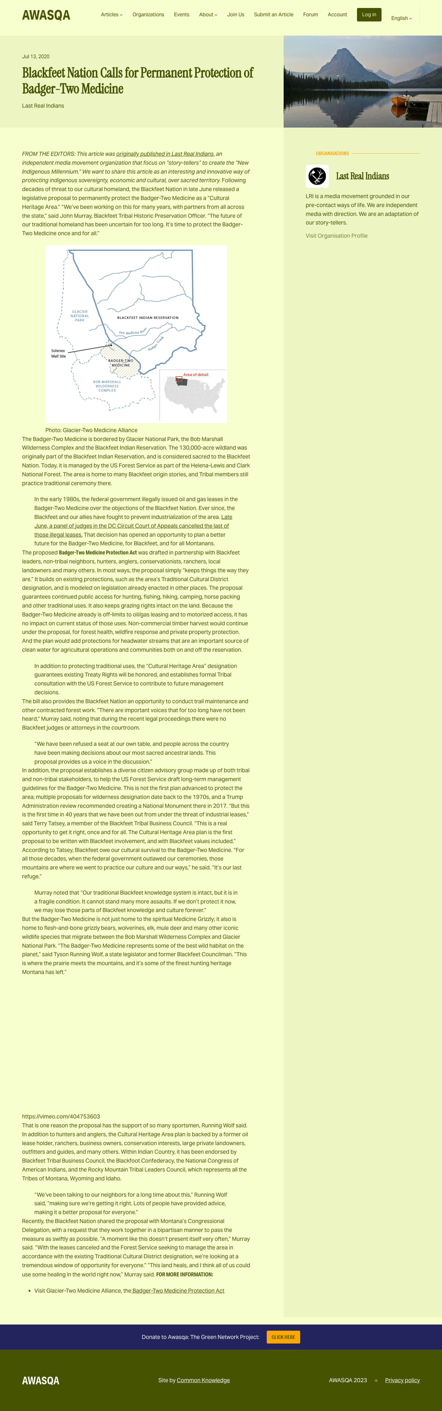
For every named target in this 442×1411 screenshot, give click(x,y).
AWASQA (46, 15)
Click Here (283, 1337)
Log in (369, 14)
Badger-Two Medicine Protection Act (177, 1290)
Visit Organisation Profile (337, 235)
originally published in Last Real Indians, (165, 153)
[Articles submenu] (121, 14)
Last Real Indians (43, 105)
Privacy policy (402, 1380)
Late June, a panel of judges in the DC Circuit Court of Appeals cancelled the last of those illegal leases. (133, 525)
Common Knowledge (203, 1380)
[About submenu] (216, 14)
